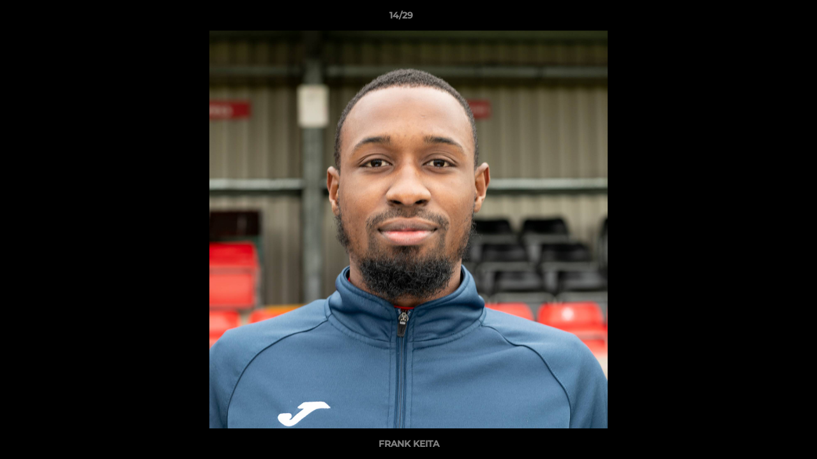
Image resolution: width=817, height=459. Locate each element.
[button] (763, 18)
